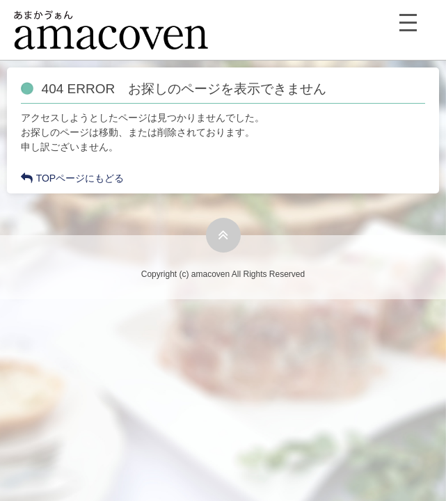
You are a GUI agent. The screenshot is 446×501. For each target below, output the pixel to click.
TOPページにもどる (73, 178)
